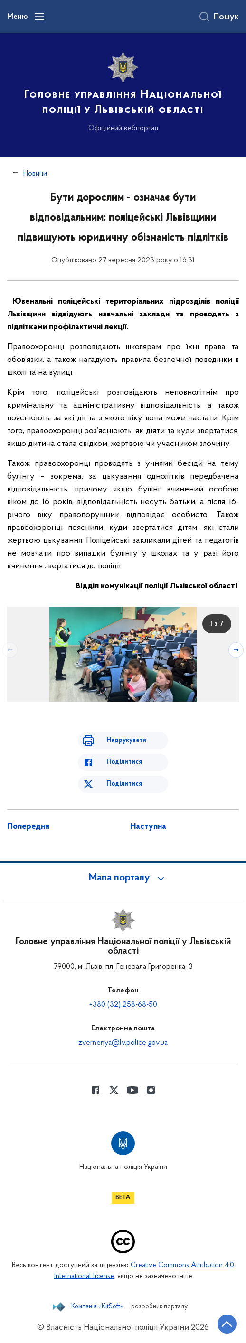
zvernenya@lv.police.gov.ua (123, 1043)
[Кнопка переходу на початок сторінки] (227, 1324)
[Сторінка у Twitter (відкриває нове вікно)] (114, 1090)
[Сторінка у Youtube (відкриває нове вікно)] (132, 1090)
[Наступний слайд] (236, 650)
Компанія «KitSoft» (97, 1307)
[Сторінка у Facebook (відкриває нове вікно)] (95, 1090)
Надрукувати (126, 740)
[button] (123, 878)
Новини (35, 173)
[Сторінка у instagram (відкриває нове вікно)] (151, 1090)
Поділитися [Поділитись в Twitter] (124, 783)
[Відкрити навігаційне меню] (39, 16)
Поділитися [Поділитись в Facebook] (124, 762)
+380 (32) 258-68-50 (123, 1005)
